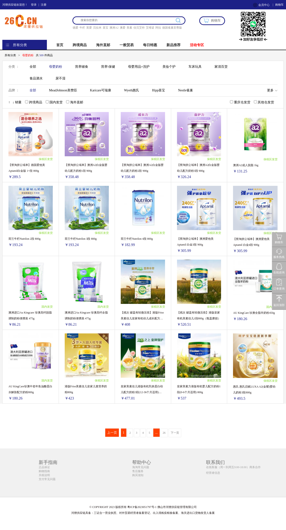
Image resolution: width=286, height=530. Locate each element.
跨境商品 (80, 45)
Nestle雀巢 (185, 90)
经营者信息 (213, 472)
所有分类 (20, 45)
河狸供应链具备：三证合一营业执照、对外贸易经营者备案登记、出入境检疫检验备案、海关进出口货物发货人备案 (143, 513)
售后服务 (137, 471)
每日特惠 (150, 45)
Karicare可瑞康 (100, 90)
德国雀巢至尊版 (172, 27)
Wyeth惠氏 (131, 90)
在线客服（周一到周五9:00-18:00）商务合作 (233, 467)
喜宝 (105, 27)
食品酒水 (36, 78)
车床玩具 (195, 66)
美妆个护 (169, 66)
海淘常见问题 (140, 467)
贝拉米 (97, 27)
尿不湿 (60, 78)
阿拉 (158, 27)
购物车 (279, 4)
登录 (34, 4)
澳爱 (122, 27)
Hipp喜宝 (158, 90)
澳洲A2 (114, 27)
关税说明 (44, 475)
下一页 (175, 432)
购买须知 (137, 475)
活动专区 (197, 45)
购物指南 (44, 471)
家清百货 (221, 66)
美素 (129, 27)
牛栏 (82, 27)
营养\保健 (108, 66)
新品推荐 (173, 45)
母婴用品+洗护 (139, 66)
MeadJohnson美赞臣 (63, 90)
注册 (43, 4)
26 (164, 432)
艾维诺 (150, 27)
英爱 (89, 27)
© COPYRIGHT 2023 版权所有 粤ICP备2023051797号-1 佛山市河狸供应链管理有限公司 (142, 507)
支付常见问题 (47, 479)
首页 (59, 45)
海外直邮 (103, 45)
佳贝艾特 (139, 27)
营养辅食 (81, 66)
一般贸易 (127, 45)
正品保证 (44, 467)
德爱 (75, 27)
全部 (33, 66)
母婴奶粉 (55, 66)
